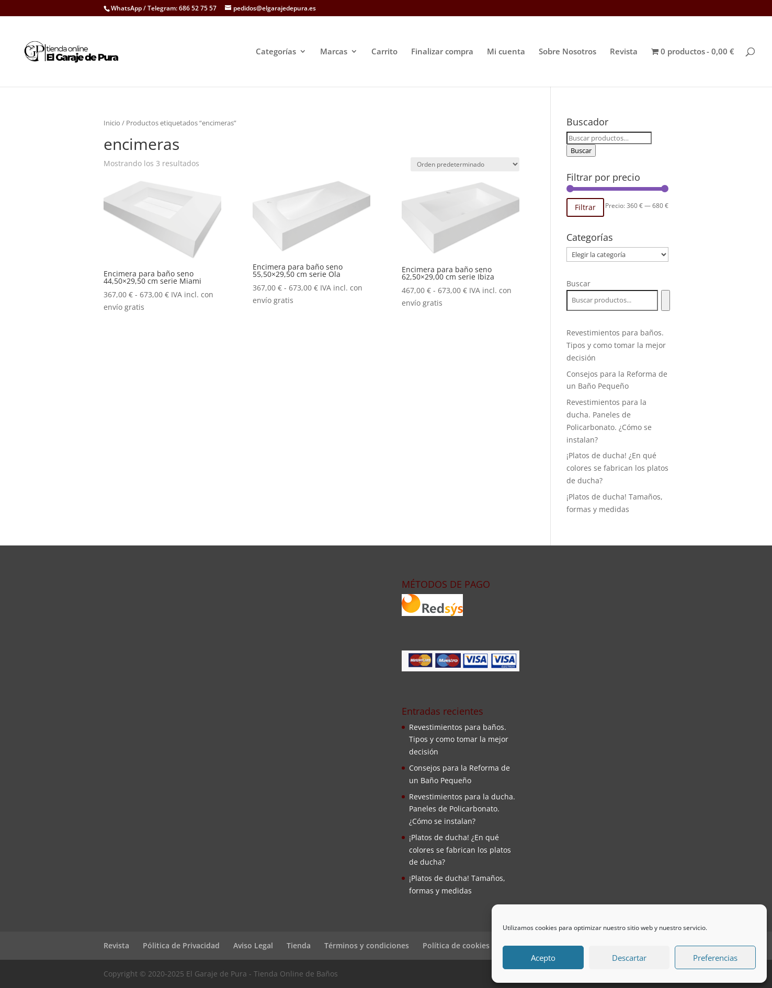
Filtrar (585, 207)
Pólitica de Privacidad (181, 945)
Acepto (543, 957)
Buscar (581, 150)
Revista (624, 52)
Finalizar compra (442, 52)
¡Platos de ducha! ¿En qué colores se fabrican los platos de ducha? (617, 467)
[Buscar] (665, 300)
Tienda (299, 945)
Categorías (276, 52)
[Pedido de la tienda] (465, 164)
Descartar (629, 957)
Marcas (333, 52)
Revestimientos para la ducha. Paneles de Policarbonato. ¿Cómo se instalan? (462, 809)
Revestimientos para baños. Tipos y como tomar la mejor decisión (616, 345)
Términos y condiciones (366, 945)
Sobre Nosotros (567, 52)
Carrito (384, 52)
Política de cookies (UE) (464, 945)
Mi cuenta (506, 52)
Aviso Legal (253, 945)
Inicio (112, 122)
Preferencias (715, 957)
